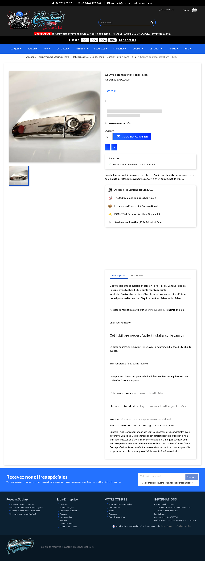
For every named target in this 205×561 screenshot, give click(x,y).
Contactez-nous (67, 523)
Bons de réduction (117, 517)
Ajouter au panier (132, 137)
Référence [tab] (137, 275)
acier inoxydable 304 (155, 309)
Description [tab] (118, 275)
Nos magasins (66, 517)
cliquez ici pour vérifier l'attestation (175, 526)
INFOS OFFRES (127, 40)
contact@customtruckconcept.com (130, 2)
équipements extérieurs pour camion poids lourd (144, 418)
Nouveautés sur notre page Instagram (26, 507)
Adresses (113, 514)
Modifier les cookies (68, 526)
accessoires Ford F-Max (149, 393)
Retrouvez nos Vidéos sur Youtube (25, 510)
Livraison (64, 504)
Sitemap (63, 520)
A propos (63, 514)
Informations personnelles (120, 504)
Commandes (114, 507)
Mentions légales (67, 507)
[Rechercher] (127, 22)
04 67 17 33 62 (62, 2)
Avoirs (112, 510)
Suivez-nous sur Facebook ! (22, 504)
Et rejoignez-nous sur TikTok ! (23, 514)
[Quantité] (109, 136)
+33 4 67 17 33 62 (89, 2)
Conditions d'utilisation (70, 510)
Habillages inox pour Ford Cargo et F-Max (160, 406)
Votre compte (116, 499)
